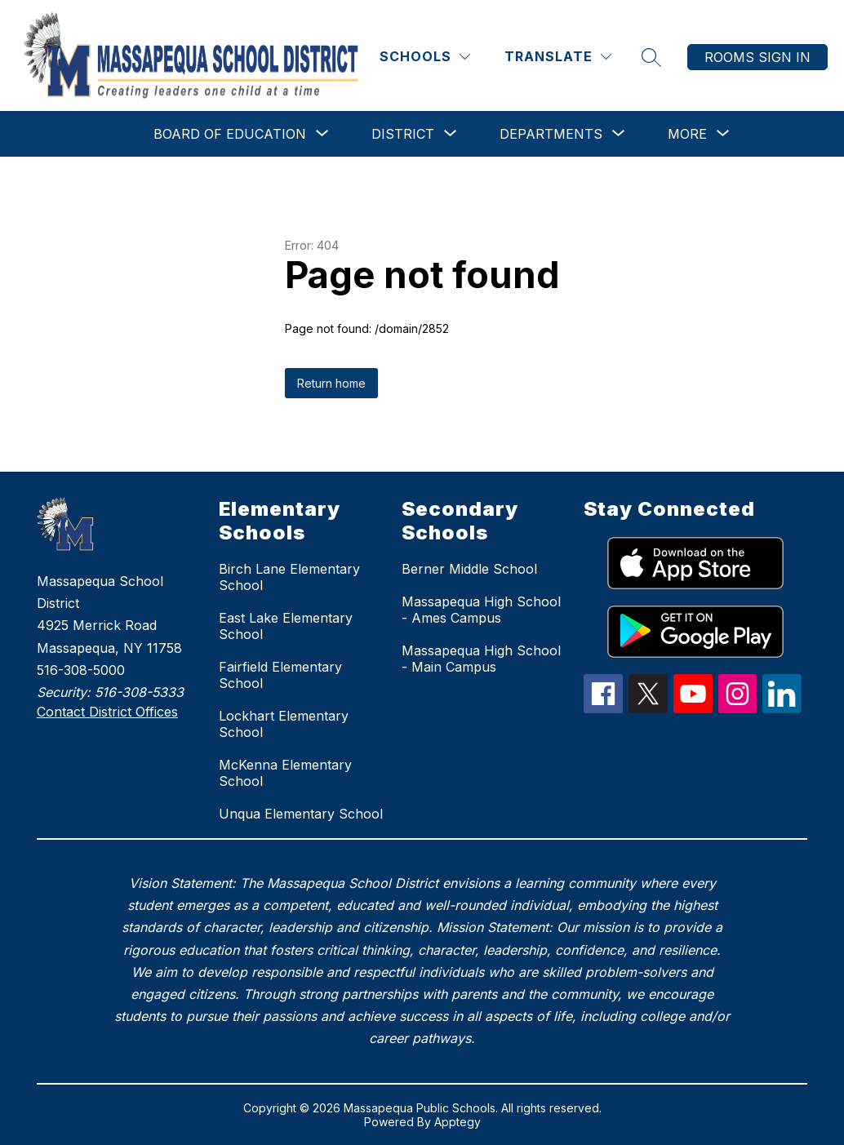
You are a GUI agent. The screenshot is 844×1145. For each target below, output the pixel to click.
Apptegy (457, 1122)
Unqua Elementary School (301, 813)
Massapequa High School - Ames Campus (481, 609)
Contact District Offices (107, 711)
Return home (331, 383)
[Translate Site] (557, 57)
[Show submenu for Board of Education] (229, 134)
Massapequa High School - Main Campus (481, 658)
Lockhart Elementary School (284, 724)
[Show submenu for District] (402, 134)
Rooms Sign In (757, 57)
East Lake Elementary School (286, 626)
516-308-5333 (139, 692)
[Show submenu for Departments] (551, 134)
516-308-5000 (81, 670)
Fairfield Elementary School (280, 675)
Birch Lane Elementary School (289, 577)
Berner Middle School (469, 569)
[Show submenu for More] (687, 134)
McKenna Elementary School (285, 773)
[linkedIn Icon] (782, 708)
